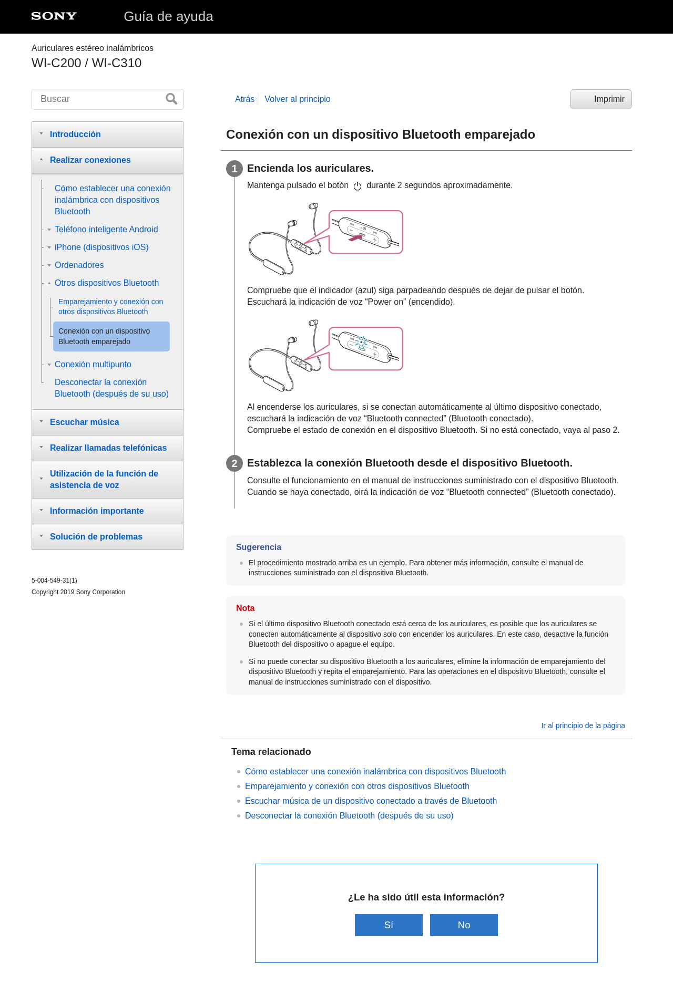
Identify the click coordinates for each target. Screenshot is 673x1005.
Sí (388, 924)
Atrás (244, 99)
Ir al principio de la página (583, 725)
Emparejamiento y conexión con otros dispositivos (357, 786)
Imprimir (609, 99)
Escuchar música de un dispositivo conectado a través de (371, 800)
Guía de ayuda (168, 16)
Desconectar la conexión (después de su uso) (349, 815)
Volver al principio (297, 99)
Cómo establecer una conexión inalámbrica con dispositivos (375, 771)
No (464, 924)
